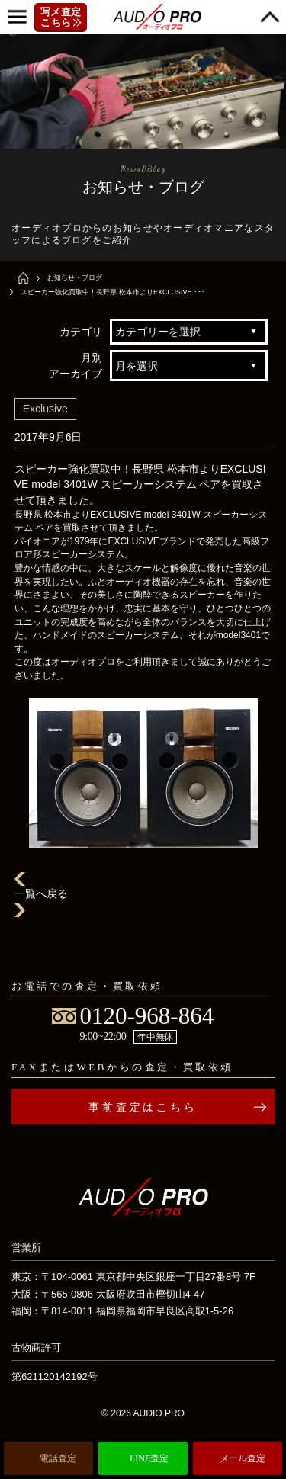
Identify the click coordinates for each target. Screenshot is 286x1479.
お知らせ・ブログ (74, 277)
